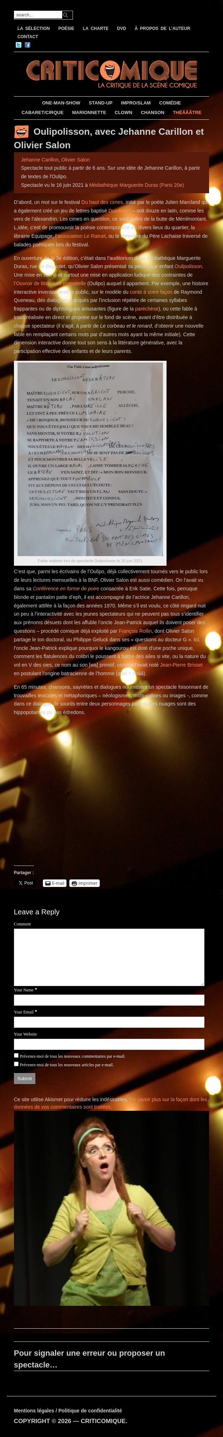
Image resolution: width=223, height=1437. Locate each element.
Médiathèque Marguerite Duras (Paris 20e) (136, 185)
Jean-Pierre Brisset (181, 665)
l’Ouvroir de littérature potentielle (50, 283)
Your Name (24, 989)
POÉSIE (66, 28)
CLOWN (123, 112)
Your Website (25, 1034)
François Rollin (135, 631)
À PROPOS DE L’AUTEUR (162, 28)
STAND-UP (101, 103)
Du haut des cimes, (102, 202)
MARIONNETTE (89, 112)
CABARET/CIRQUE (42, 112)
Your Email (24, 1012)
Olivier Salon (75, 160)
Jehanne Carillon (40, 160)
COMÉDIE (170, 103)
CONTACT (28, 36)
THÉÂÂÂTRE (187, 112)
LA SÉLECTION (34, 28)
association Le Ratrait (82, 236)
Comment (22, 924)
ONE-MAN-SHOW (61, 103)
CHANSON (152, 112)
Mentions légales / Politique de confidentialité (68, 1410)
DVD (121, 28)
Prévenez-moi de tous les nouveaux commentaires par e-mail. (72, 1056)
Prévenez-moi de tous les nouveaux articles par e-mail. (67, 1064)
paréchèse (146, 309)
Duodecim (119, 211)
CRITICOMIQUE (103, 1421)
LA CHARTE (96, 28)
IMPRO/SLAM (136, 103)
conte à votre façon (151, 292)
